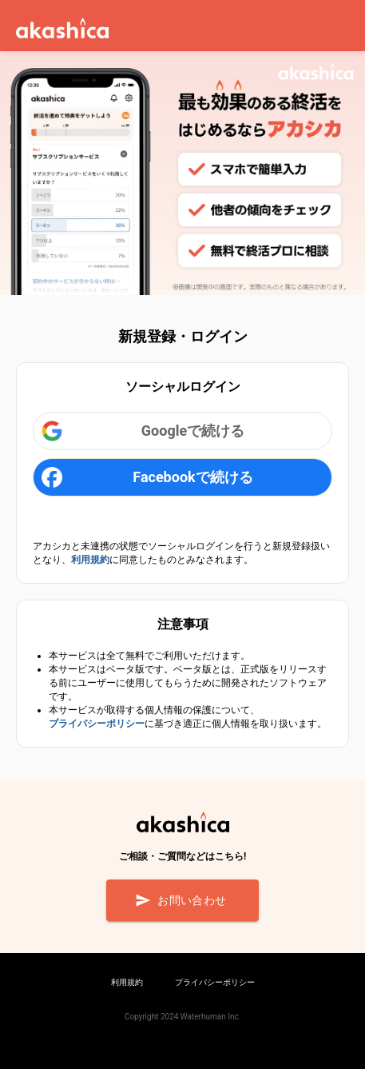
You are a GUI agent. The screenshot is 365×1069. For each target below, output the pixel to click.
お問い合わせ (182, 901)
